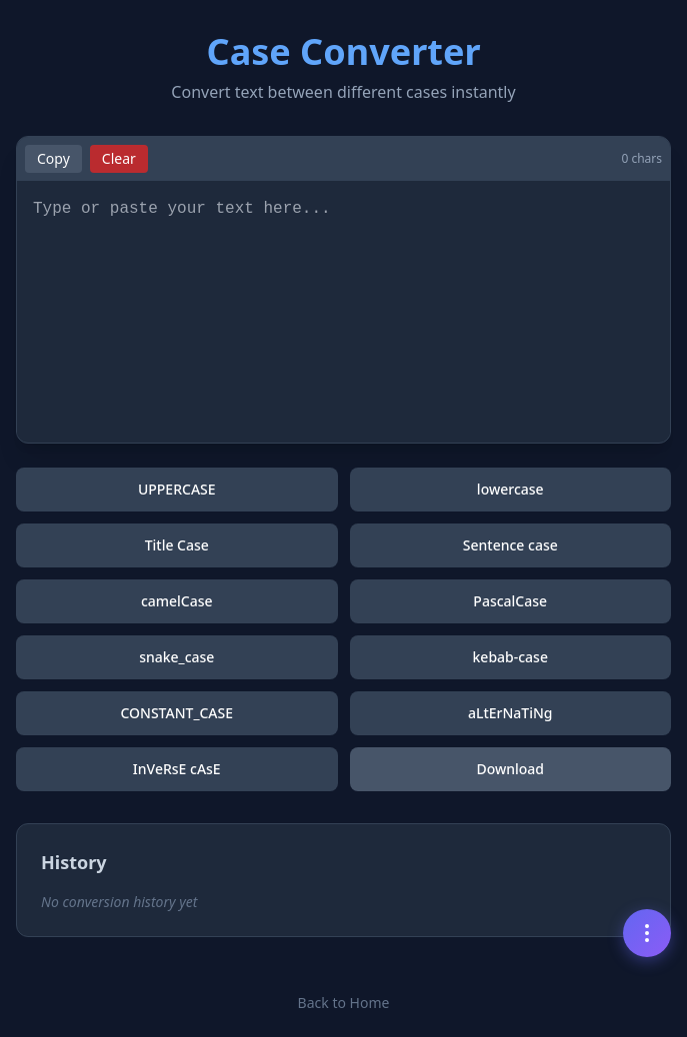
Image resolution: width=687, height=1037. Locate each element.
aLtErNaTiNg (510, 712)
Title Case (177, 544)
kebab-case (510, 656)
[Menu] (647, 933)
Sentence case (510, 544)
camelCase (177, 600)
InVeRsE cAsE (177, 768)
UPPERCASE (177, 489)
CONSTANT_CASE (176, 712)
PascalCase (510, 600)
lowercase (510, 489)
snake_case (176, 656)
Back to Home (344, 1002)
